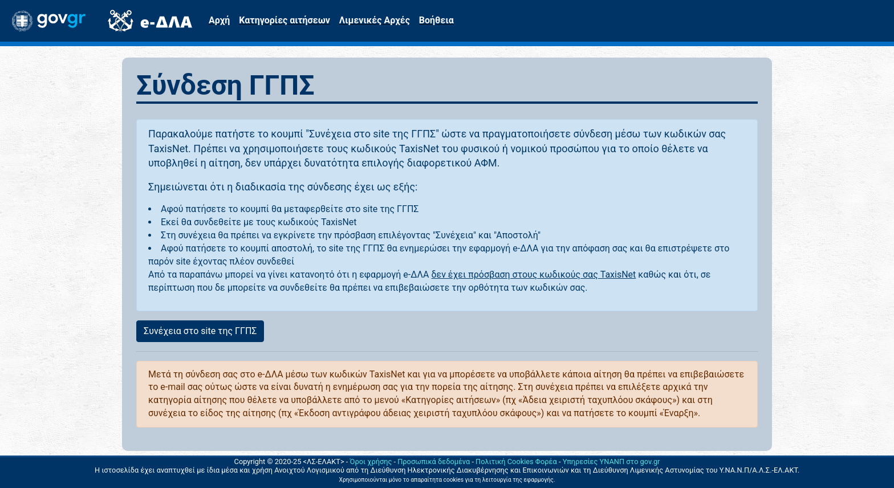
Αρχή (219, 20)
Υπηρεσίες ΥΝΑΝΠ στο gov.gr (611, 461)
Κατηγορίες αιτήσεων (284, 20)
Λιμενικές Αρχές (374, 20)
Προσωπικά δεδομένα (433, 461)
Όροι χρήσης (371, 461)
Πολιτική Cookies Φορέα (516, 461)
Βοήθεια (436, 20)
